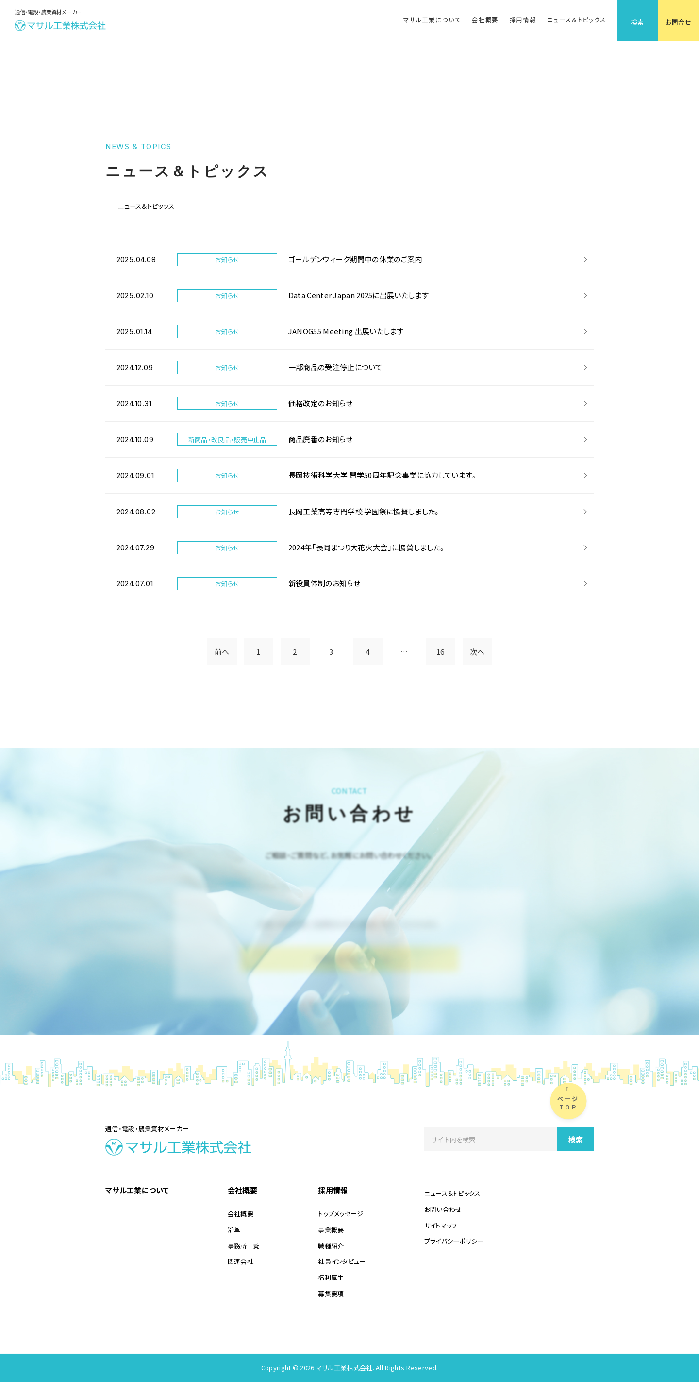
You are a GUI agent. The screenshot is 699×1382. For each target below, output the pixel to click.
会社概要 (485, 20)
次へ (477, 652)
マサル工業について (432, 20)
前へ (222, 652)
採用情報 (523, 20)
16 (440, 652)
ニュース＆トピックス (576, 20)
